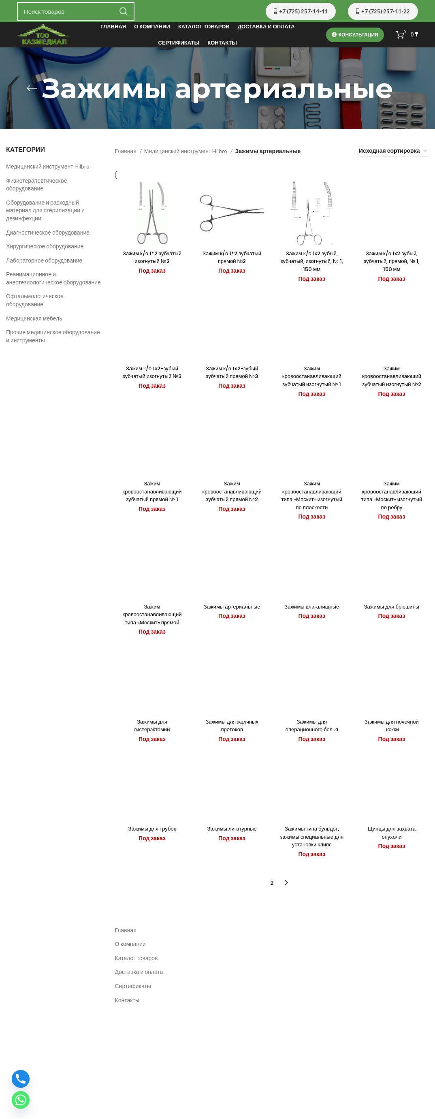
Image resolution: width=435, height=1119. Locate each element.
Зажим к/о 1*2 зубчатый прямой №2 (231, 265)
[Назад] (32, 91)
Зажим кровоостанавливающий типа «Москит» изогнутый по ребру (392, 513)
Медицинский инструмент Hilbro (48, 169)
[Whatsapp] (21, 1100)
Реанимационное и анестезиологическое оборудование (53, 281)
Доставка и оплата (139, 1003)
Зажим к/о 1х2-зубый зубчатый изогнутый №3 (151, 385)
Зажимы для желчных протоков (231, 752)
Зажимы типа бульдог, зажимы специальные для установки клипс (312, 868)
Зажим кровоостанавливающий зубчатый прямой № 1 (151, 509)
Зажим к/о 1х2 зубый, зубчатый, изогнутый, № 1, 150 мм (312, 269)
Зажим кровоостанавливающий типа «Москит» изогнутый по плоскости (312, 513)
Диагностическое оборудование (48, 235)
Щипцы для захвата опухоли (393, 864)
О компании (130, 975)
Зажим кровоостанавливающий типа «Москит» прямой (151, 636)
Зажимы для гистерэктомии (151, 752)
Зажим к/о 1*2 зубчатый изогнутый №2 (151, 265)
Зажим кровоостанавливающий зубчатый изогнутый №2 (393, 389)
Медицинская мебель (34, 321)
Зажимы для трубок (151, 860)
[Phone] (21, 1079)
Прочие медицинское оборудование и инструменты (53, 339)
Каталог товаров (136, 989)
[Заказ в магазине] (393, 154)
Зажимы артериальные (231, 628)
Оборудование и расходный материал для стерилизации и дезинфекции (45, 213)
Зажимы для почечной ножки (392, 752)
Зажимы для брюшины (392, 628)
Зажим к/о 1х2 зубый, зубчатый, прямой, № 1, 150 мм (392, 269)
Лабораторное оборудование (44, 263)
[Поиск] (75, 11)
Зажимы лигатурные (231, 860)
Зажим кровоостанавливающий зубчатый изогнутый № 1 (312, 389)
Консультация (355, 36)
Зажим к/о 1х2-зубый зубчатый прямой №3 (231, 385)
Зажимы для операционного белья (312, 752)
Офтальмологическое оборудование (35, 303)
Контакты (127, 1031)
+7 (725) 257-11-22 (383, 11)
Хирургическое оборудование (44, 249)
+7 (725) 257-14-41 (301, 11)
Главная (126, 154)
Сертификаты (133, 1017)
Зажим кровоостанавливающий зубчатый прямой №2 (231, 509)
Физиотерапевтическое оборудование (36, 187)
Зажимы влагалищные (312, 628)
